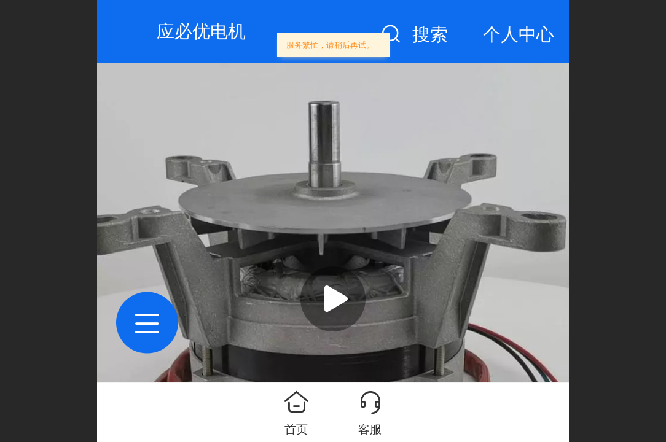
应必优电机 (201, 31)
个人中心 (518, 34)
